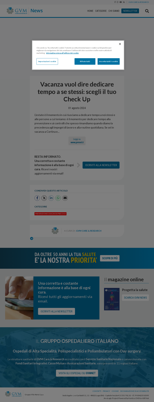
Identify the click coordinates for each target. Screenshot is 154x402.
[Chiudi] (120, 44)
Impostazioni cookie (47, 61)
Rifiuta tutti (85, 61)
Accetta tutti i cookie (108, 61)
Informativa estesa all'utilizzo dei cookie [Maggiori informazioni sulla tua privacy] (62, 53)
